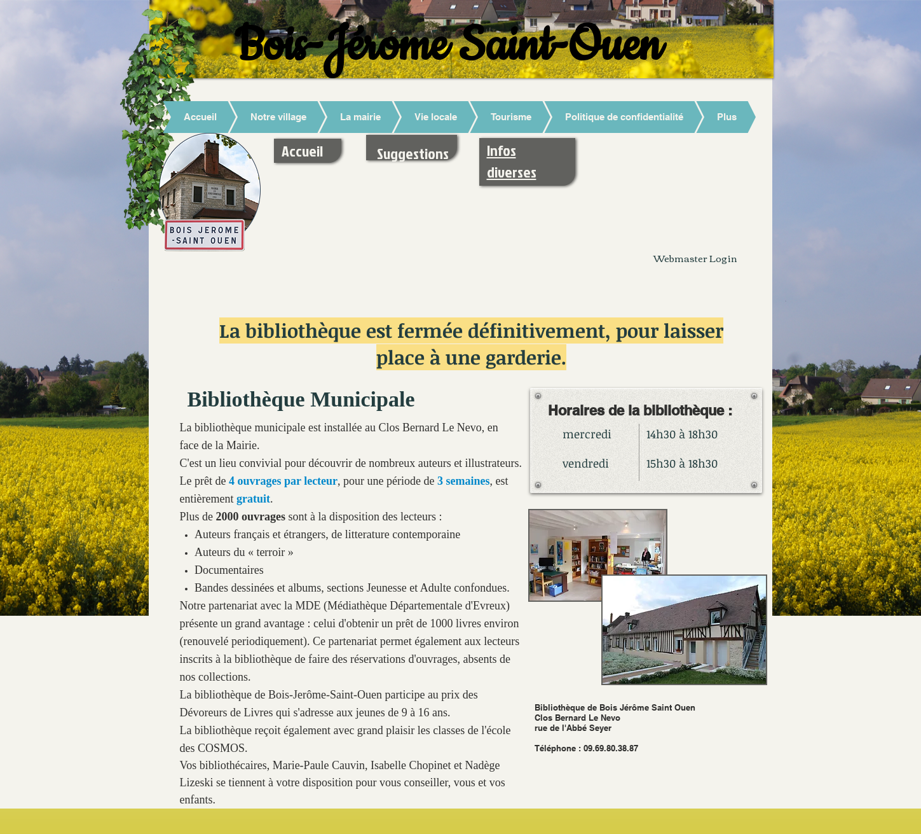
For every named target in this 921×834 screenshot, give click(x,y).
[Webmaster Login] (695, 258)
